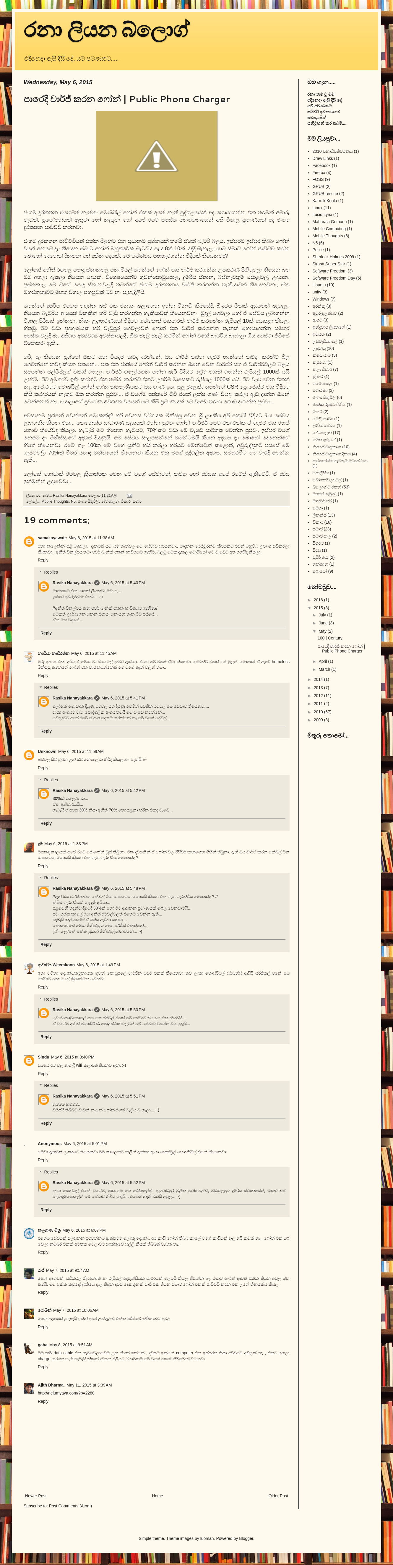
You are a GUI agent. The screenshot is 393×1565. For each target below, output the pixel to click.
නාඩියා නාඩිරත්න (53, 653)
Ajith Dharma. (51, 1385)
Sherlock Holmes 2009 (333, 256)
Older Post (278, 1495)
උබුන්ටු (319, 348)
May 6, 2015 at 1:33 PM (66, 843)
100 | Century (330, 638)
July (323, 615)
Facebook (322, 165)
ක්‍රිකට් (318, 376)
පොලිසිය (321, 472)
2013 (319, 687)
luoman (207, 1538)
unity (317, 292)
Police (318, 249)
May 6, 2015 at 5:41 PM (123, 698)
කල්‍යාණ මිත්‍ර (49, 1230)
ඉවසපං (319, 334)
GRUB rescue (325, 193)
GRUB (318, 186)
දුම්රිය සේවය (324, 425)
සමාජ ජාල (322, 536)
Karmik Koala (325, 200)
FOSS (318, 179)
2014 (319, 679)
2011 (319, 703)
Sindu (43, 1057)
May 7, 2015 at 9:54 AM (67, 1270)
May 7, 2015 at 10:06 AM (76, 1310)
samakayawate (52, 537)
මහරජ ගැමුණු (325, 493)
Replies (51, 572)
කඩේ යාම (322, 355)
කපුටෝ (320, 362)
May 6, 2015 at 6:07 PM (84, 1230)
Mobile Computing (329, 228)
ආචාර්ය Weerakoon (56, 964)
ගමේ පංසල (323, 383)
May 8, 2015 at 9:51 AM (70, 1344)
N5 (73, 501)
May (323, 631)
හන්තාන (320, 564)
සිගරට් (318, 543)
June (324, 623)
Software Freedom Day (334, 278)
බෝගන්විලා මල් (327, 480)
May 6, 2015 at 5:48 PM (123, 888)
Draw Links (323, 158)
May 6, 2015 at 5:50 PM (123, 1009)
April (323, 661)
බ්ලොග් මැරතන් (327, 487)
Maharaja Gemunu (330, 221)
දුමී (40, 843)
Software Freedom (330, 271)
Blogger (246, 1538)
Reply (43, 560)
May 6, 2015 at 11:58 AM (81, 751)
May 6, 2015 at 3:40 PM (73, 1057)
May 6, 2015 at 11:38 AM (91, 537)
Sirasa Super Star (329, 264)
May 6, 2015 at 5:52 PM (123, 1182)
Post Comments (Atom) (70, 1506)
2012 (319, 695)
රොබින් (44, 1310)
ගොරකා (320, 390)
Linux (317, 207)
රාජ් (41, 1270)
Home (157, 1495)
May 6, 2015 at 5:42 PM (123, 790)
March (325, 669)
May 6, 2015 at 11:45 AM (94, 653)
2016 (319, 600)
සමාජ (137, 501)
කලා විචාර (322, 369)
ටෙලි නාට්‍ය (323, 418)
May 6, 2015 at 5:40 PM (123, 582)
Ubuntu (319, 285)
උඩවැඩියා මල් (325, 341)
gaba (43, 1344)
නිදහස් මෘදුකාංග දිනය (332, 454)
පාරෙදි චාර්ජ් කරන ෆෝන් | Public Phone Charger (341, 649)
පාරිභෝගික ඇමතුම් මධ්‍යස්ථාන (340, 460)
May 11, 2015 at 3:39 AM (89, 1385)
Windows (321, 299)
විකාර (126, 501)
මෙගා (318, 508)
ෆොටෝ (320, 571)
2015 (319, 607)
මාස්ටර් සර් (322, 501)
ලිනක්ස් (320, 515)
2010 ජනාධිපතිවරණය (333, 151)
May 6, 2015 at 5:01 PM (85, 1143)
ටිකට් (317, 411)
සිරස (317, 550)
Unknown (47, 751)
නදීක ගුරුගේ (324, 439)
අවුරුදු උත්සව (325, 313)
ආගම (317, 320)
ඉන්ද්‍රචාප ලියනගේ (329, 327)
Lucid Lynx (322, 214)
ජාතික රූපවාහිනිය (329, 404)
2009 (319, 719)
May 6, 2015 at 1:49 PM (98, 964)
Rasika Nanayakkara (72, 582)
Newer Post (35, 1495)
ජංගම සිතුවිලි (88, 501)
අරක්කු (319, 306)
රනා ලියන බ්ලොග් (106, 30)
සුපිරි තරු (321, 557)
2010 (319, 712)
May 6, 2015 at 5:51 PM (123, 1096)
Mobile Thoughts (55, 501)
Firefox (319, 172)
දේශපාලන (110, 501)
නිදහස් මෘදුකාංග (327, 446)
